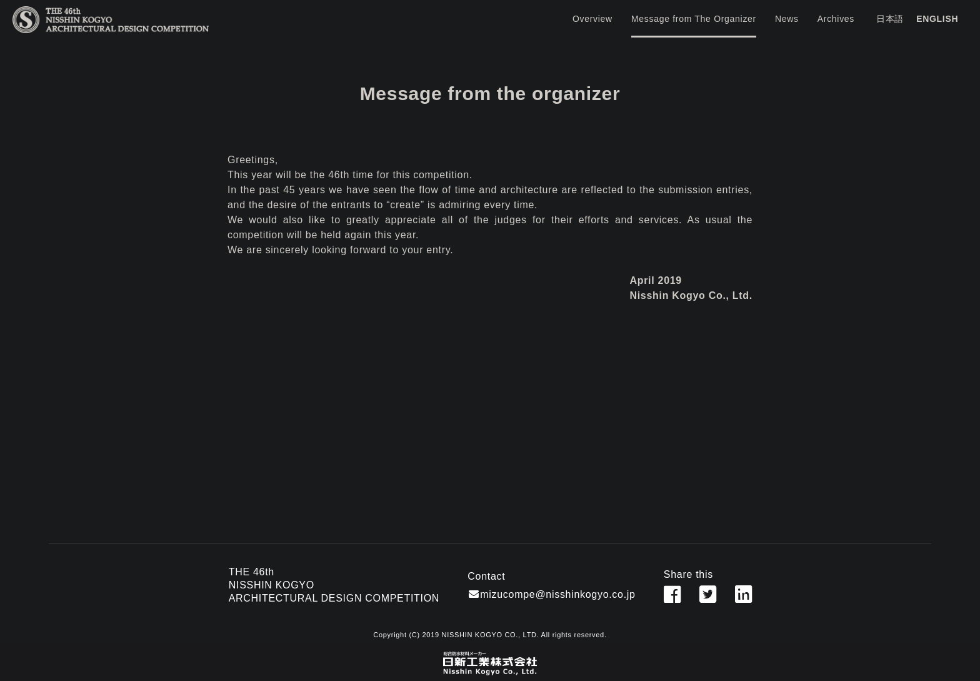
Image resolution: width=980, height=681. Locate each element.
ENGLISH (937, 19)
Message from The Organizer (693, 19)
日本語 (890, 19)
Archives (836, 19)
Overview (592, 19)
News (787, 19)
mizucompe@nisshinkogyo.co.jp (557, 594)
